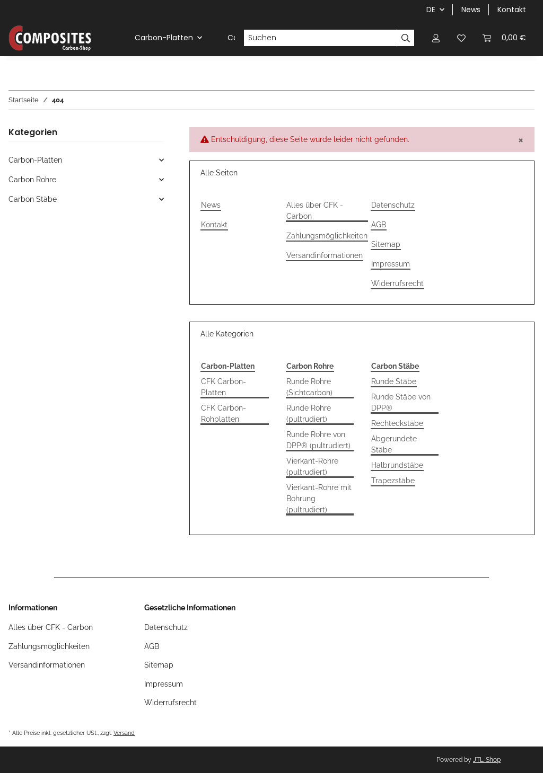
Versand (124, 732)
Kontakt (511, 9)
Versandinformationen (324, 255)
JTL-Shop (487, 759)
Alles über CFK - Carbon (314, 210)
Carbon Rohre (32, 179)
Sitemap (385, 244)
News (470, 9)
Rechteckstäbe (397, 423)
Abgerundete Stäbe (394, 444)
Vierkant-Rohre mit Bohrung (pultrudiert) (319, 498)
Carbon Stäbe (32, 199)
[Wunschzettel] (461, 38)
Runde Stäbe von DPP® (401, 402)
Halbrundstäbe (397, 465)
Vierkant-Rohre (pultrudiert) (312, 466)
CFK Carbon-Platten (223, 387)
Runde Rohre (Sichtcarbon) (309, 387)
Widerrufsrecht (397, 283)
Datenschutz (393, 205)
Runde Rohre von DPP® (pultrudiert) (318, 440)
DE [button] (430, 9)
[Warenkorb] (504, 38)
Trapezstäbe (393, 480)
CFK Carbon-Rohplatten (223, 413)
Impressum (390, 264)
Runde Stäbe (393, 381)
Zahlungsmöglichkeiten (326, 236)
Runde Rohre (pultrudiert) (308, 413)
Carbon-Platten (35, 160)
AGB (378, 224)
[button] (436, 38)
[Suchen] (320, 38)
